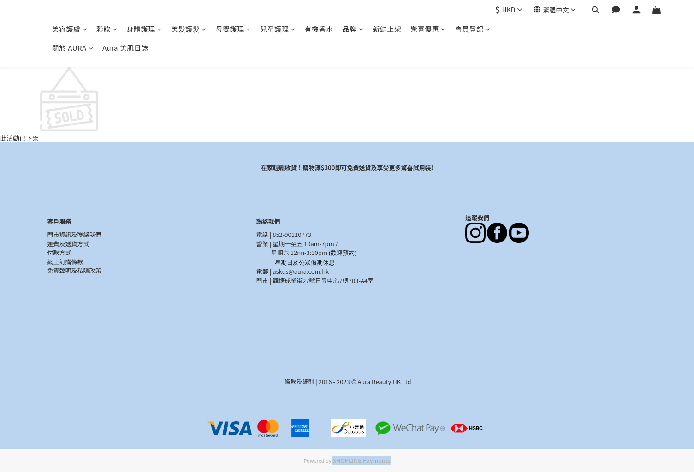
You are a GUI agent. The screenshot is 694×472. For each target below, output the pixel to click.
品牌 (353, 29)
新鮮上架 (387, 29)
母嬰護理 (233, 29)
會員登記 (473, 29)
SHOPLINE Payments (361, 460)
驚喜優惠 (428, 29)
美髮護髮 (189, 29)
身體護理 (144, 29)
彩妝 (107, 29)
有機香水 (319, 29)
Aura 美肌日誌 (125, 48)
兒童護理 (278, 29)
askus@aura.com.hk (301, 271)
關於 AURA (73, 48)
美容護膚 (70, 29)
